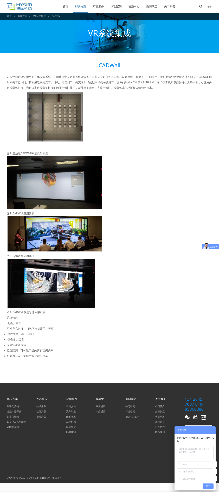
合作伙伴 (160, 426)
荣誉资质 (160, 411)
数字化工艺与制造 (16, 421)
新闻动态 (151, 6)
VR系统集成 (39, 16)
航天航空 (71, 426)
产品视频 (100, 411)
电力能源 (71, 431)
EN (209, 6)
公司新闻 (130, 406)
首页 (65, 6)
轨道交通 (71, 406)
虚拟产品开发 (14, 411)
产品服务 (98, 6)
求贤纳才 (160, 416)
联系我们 (160, 431)
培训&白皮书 (132, 416)
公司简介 (160, 406)
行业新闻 (130, 411)
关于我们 (169, 6)
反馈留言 (160, 421)
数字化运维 (13, 416)
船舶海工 (71, 416)
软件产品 (41, 411)
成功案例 (116, 6)
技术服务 (41, 406)
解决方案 (80, 6)
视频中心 (133, 6)
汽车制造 (71, 411)
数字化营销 (13, 406)
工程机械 (71, 421)
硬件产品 (41, 416)
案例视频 (100, 406)
